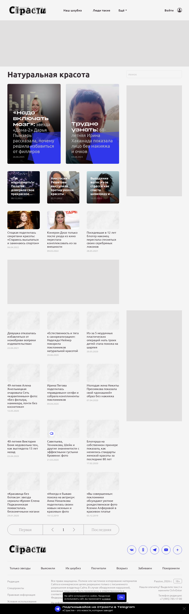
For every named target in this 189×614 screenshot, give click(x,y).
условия (106, 598)
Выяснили (48, 568)
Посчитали (98, 568)
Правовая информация (21, 594)
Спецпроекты (15, 588)
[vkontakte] (131, 549)
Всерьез (122, 568)
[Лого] (27, 10)
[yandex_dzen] (177, 549)
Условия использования (21, 601)
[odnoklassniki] (143, 549)
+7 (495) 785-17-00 (171, 598)
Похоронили (171, 568)
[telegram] (154, 549)
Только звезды (20, 568)
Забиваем (145, 568)
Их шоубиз (73, 568)
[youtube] (166, 549)
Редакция (13, 581)
